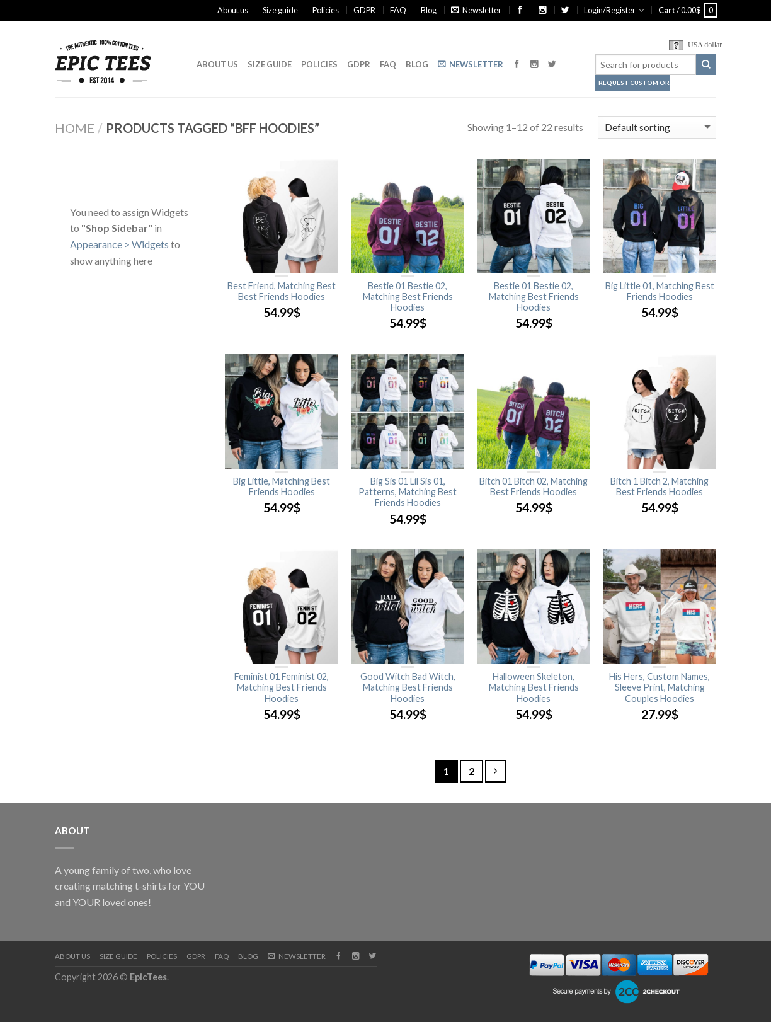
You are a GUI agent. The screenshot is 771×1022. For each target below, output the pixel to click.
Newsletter (476, 10)
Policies (325, 10)
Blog (429, 10)
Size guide (280, 10)
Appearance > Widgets (119, 244)
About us (232, 10)
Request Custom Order (634, 82)
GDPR (364, 10)
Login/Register (610, 10)
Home (74, 127)
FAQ (398, 10)
